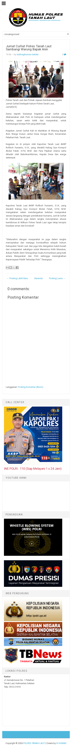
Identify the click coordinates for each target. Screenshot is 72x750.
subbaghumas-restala (27, 54)
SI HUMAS (61, 743)
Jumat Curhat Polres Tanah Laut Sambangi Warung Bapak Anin (28, 47)
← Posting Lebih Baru (17, 278)
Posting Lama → (57, 278)
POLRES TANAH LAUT (34, 743)
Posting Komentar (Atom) (30, 387)
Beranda (38, 278)
